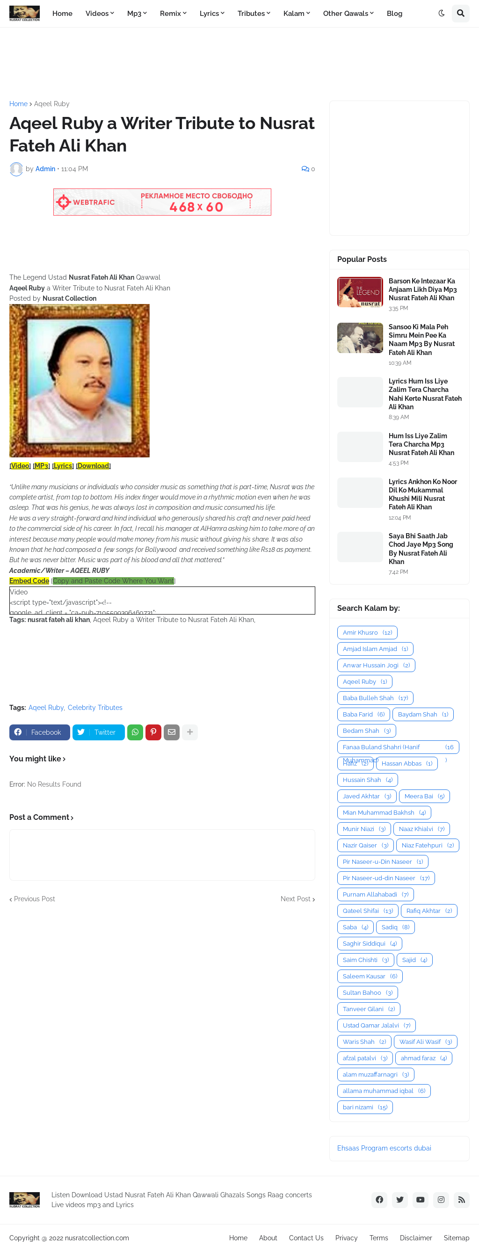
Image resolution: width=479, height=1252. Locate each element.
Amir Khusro (367, 632)
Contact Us (306, 1238)
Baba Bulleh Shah (375, 698)
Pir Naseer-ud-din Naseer (386, 878)
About (268, 1238)
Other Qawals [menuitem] (345, 13)
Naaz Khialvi (421, 829)
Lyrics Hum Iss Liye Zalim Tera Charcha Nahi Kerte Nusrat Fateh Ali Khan (425, 394)
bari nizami (365, 1107)
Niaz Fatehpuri (428, 845)
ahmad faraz (424, 1058)
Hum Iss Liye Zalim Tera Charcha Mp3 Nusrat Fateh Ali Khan (421, 444)
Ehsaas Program (362, 1148)
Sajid (414, 960)
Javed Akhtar (367, 796)
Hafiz (355, 763)
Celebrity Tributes (95, 707)
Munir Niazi (364, 829)
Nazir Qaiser (365, 845)
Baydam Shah (423, 714)
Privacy (346, 1238)
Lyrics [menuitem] (209, 13)
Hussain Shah (367, 780)
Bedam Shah (367, 730)
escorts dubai (410, 1148)
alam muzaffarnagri (376, 1074)
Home (18, 104)
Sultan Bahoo (367, 992)
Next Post (296, 899)
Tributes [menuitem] (251, 13)
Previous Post (34, 899)
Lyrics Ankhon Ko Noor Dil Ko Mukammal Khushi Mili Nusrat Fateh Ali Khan (423, 494)
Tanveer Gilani (369, 1009)
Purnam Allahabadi (375, 894)
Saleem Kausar (370, 976)
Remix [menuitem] (170, 13)
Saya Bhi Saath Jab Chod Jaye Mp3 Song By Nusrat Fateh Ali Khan (421, 548)
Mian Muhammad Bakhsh (384, 812)
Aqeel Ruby (52, 104)
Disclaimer (416, 1238)
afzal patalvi (365, 1058)
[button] (441, 13)
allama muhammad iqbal (384, 1091)
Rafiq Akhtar (429, 911)
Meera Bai (424, 796)
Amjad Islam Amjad (375, 649)
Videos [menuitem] (97, 13)
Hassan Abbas (407, 763)
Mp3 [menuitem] (134, 13)
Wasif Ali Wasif (425, 1041)
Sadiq (395, 927)
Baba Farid (364, 714)
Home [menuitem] (62, 13)
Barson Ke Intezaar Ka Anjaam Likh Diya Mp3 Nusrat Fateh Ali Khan (423, 289)
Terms (379, 1238)
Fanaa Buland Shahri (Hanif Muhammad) (398, 747)
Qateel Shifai (368, 911)
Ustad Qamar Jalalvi (376, 1025)
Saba (355, 927)
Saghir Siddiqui (370, 943)
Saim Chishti (366, 960)
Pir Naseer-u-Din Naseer (383, 861)
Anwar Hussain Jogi (376, 665)
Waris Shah (364, 1041)
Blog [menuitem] (394, 13)
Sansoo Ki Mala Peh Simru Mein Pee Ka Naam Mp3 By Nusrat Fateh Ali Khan (422, 339)
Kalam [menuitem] (294, 13)
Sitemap (457, 1238)
